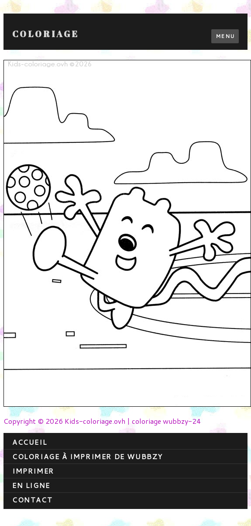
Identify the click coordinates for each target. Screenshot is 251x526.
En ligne (31, 485)
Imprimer (33, 471)
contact (32, 500)
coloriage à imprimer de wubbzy (87, 456)
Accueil (29, 442)
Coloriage (45, 34)
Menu (225, 36)
